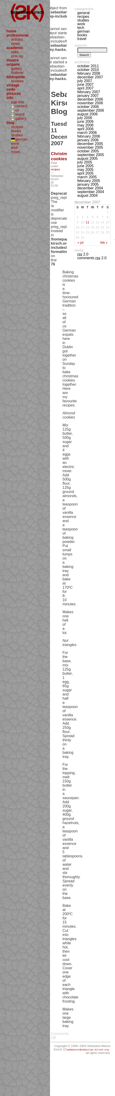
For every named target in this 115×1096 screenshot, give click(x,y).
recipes (17, 127)
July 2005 (84, 162)
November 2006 (90, 103)
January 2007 (88, 96)
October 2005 (88, 151)
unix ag (17, 56)
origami (13, 64)
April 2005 (85, 173)
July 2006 (84, 118)
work (15, 143)
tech (14, 148)
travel (15, 152)
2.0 (82, 254)
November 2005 (90, 147)
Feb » (104, 242)
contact (21, 106)
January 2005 (88, 184)
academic (14, 48)
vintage (12, 85)
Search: (81, 45)
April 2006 (85, 129)
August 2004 (87, 195)
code (10, 89)
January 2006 (88, 140)
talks (15, 52)
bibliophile (15, 77)
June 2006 (85, 121)
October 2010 (88, 70)
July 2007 (84, 81)
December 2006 (90, 99)
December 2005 (90, 144)
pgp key (17, 102)
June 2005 (85, 166)
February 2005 (88, 181)
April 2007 (85, 88)
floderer (17, 73)
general (83, 13)
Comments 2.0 (91, 258)
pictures (13, 93)
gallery (16, 69)
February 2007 (88, 92)
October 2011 (88, 66)
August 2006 (87, 114)
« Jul (81, 242)
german (21, 139)
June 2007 (85, 84)
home (11, 31)
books (16, 131)
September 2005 (90, 155)
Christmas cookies (61, 156)
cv (17, 110)
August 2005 (87, 158)
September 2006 (90, 110)
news (15, 44)
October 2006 (88, 107)
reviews (17, 81)
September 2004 (90, 192)
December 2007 (90, 77)
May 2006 (85, 125)
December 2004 (90, 188)
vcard (19, 114)
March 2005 (87, 177)
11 (87, 222)
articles (17, 39)
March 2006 (87, 133)
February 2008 (88, 73)
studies (17, 135)
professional (17, 35)
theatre (12, 60)
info (9, 98)
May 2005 (85, 170)
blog (10, 123)
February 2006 (88, 136)
